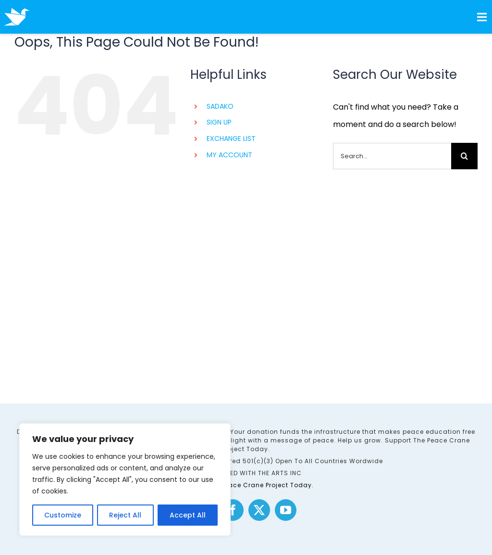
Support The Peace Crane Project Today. (246, 485)
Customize (62, 515)
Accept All (188, 515)
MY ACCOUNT (229, 155)
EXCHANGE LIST (231, 138)
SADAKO (220, 106)
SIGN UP (219, 122)
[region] (125, 479)
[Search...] (392, 156)
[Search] (464, 156)
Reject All (125, 515)
